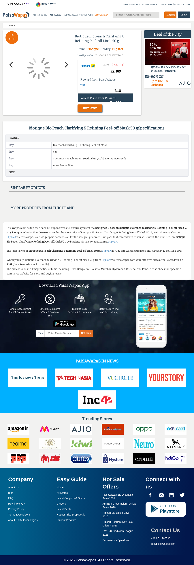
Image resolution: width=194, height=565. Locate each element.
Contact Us (165, 530)
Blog (10, 492)
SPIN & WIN (46, 4)
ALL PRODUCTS (40, 15)
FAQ (10, 498)
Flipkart (117, 49)
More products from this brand (42, 208)
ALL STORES (55, 15)
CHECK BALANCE (131, 4)
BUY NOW (90, 108)
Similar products (27, 188)
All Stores (62, 492)
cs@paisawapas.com (163, 543)
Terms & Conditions (19, 514)
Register (170, 14)
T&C (82, 85)
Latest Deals (64, 509)
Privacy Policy (16, 509)
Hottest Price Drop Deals (71, 514)
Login (184, 14)
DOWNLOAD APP (182, 4)
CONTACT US (166, 4)
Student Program (66, 520)
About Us (13, 487)
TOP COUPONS (86, 15)
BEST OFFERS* (101, 15)
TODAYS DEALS (71, 15)
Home (60, 487)
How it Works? (16, 503)
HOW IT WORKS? (150, 4)
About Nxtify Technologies (23, 520)
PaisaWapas (86, 560)
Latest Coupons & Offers (71, 498)
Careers (61, 503)
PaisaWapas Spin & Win (116, 540)
